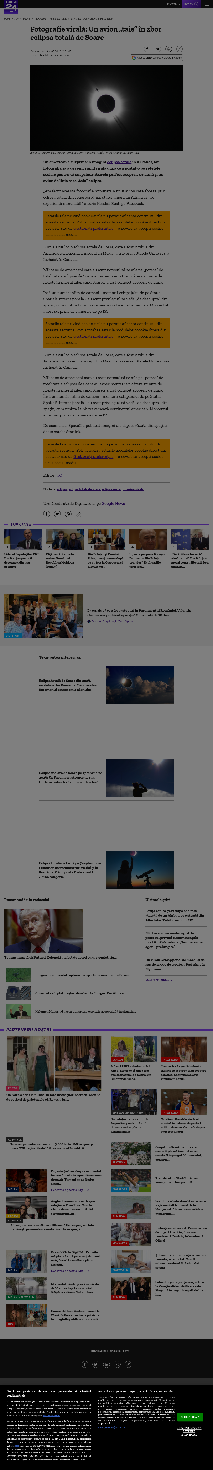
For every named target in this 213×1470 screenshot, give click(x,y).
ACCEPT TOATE (190, 1417)
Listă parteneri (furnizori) (111, 1427)
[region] (106, 1427)
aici (17, 1445)
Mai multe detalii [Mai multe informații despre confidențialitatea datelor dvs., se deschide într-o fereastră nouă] (51, 1415)
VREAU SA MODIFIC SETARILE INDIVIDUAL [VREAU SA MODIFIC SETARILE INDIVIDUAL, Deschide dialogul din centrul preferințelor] (189, 1431)
